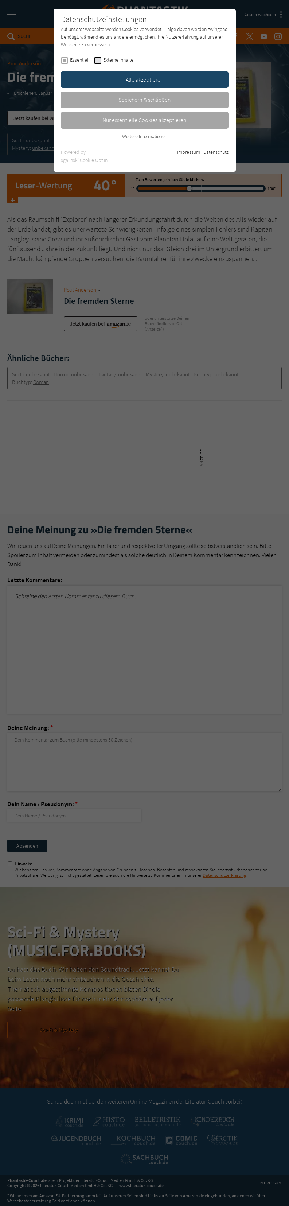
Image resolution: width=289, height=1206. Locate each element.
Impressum (188, 152)
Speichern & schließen (144, 99)
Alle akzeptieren (145, 79)
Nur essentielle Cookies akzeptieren (144, 120)
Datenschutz (216, 152)
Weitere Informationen (144, 136)
